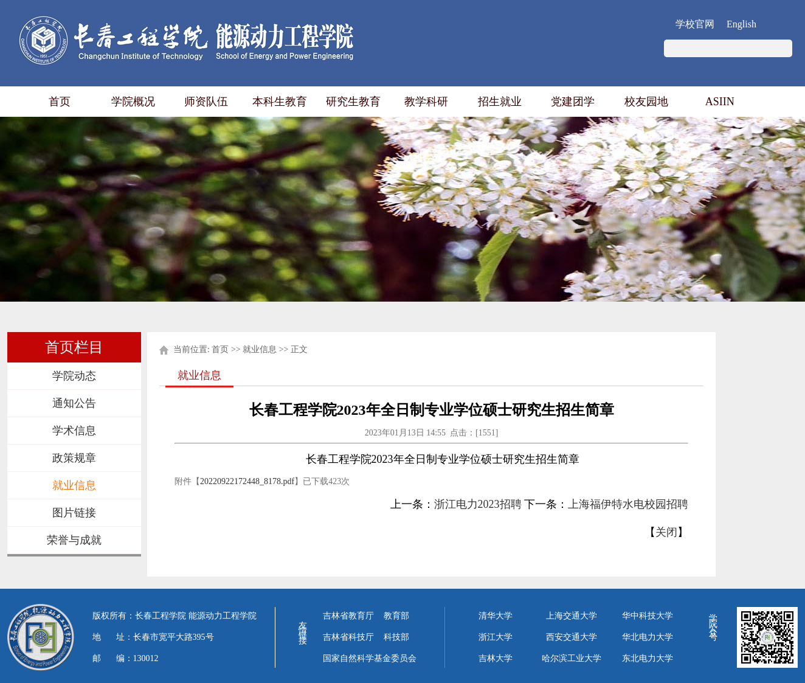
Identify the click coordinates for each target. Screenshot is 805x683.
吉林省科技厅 (348, 637)
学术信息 (74, 431)
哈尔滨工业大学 (571, 658)
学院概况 (133, 101)
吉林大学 (496, 658)
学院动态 (74, 376)
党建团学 (573, 101)
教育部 (396, 615)
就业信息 (74, 485)
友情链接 (302, 624)
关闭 (666, 532)
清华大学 (496, 615)
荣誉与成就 (74, 540)
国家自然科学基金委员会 (369, 658)
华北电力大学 (647, 637)
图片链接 (74, 513)
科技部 (396, 637)
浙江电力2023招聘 (478, 504)
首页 (60, 101)
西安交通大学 (571, 637)
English (741, 24)
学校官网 (694, 24)
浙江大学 (496, 637)
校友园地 (646, 101)
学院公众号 (712, 619)
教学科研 (426, 101)
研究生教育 (353, 101)
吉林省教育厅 (348, 615)
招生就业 (500, 101)
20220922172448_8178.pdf (247, 481)
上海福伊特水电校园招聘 (628, 504)
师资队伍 (206, 101)
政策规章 (74, 458)
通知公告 (74, 403)
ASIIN (719, 101)
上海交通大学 (571, 615)
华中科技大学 (647, 615)
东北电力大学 (647, 658)
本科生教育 (279, 101)
